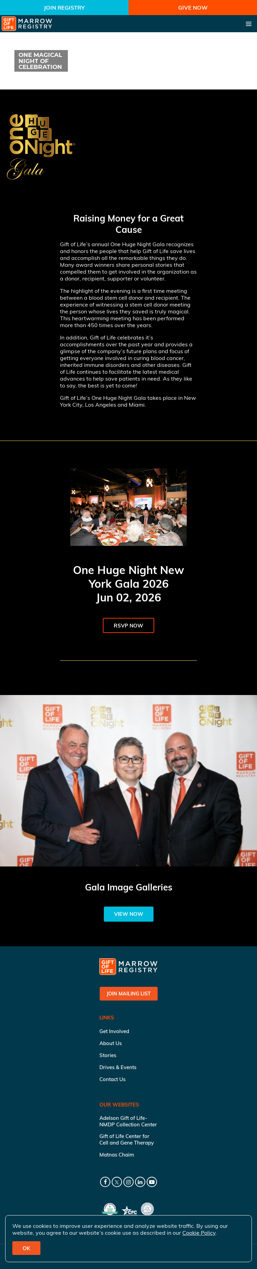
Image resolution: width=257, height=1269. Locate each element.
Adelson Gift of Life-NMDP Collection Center (128, 1121)
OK (26, 1248)
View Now (128, 914)
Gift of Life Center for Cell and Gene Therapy (126, 1139)
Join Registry (64, 7)
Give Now (193, 7)
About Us (110, 1043)
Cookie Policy (199, 1232)
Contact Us (112, 1079)
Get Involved (114, 1031)
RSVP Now (128, 625)
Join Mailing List (129, 994)
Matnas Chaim (116, 1154)
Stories (107, 1055)
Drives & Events (117, 1067)
